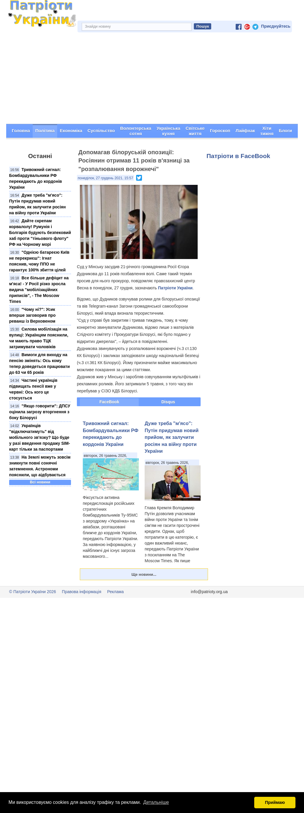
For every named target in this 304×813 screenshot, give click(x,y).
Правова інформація (81, 592)
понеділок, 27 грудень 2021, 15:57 (105, 178)
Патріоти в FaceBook (238, 156)
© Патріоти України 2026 (32, 592)
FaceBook (109, 402)
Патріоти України (175, 288)
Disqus (168, 402)
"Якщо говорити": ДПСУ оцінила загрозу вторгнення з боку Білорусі (39, 412)
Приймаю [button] (275, 802)
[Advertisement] (152, 80)
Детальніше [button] (156, 802)
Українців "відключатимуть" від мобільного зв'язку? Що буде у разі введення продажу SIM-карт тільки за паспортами (39, 437)
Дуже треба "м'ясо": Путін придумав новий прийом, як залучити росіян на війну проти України (172, 437)
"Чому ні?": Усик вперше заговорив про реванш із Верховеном (32, 315)
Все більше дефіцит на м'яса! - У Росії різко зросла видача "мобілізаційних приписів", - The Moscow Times (39, 290)
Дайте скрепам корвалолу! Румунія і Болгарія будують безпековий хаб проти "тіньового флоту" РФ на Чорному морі (40, 232)
